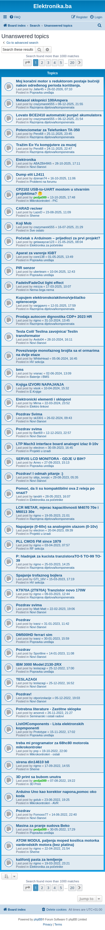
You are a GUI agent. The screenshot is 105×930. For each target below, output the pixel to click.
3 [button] (48, 62)
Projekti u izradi (40, 451)
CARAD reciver (29, 208)
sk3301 (38, 418)
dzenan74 (40, 178)
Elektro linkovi (39, 406)
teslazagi (39, 668)
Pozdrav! (24, 694)
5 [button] (61, 62)
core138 (39, 256)
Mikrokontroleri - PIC (44, 200)
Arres (37, 462)
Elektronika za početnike (46, 245)
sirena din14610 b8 (32, 762)
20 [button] (72, 62)
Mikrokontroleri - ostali (45, 754)
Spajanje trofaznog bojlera (39, 575)
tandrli (37, 496)
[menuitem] (14, 17)
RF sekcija (37, 548)
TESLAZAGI (26, 679)
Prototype (39, 732)
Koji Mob (24, 223)
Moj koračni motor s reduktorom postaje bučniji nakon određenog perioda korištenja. (57, 83)
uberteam (39, 271)
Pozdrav (23, 620)
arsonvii (38, 712)
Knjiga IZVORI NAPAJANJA (40, 384)
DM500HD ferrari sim (34, 635)
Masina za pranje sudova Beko (42, 825)
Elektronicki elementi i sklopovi (43, 399)
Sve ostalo (37, 230)
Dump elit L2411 (30, 174)
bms (20, 369)
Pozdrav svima (29, 429)
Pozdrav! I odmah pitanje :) (39, 473)
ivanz (37, 623)
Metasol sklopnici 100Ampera (42, 100)
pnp (35, 751)
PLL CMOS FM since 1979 (38, 541)
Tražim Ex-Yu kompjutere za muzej (46, 145)
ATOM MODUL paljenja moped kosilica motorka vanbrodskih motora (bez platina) (57, 842)
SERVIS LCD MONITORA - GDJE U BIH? (51, 459)
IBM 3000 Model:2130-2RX (39, 664)
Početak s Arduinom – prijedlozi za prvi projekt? (58, 238)
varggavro (40, 305)
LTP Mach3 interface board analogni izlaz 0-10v (57, 444)
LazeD (37, 212)
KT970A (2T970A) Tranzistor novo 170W (50, 590)
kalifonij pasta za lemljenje (39, 859)
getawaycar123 (43, 242)
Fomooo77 (40, 814)
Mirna (37, 403)
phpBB (38, 919)
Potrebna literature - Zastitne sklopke (48, 709)
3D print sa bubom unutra (38, 777)
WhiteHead (40, 358)
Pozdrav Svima (29, 414)
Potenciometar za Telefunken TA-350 (48, 130)
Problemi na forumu (43, 181)
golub (37, 799)
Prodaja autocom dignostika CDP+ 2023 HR (54, 316)
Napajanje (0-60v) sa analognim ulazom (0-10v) (57, 526)
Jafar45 (38, 89)
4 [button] (54, 62)
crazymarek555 (43, 104)
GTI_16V (39, 579)
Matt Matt (39, 608)
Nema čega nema (42, 290)
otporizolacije (42, 698)
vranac (38, 373)
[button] (27, 62)
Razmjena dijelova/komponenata (52, 107)
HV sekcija (37, 362)
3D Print (35, 784)
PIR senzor (25, 268)
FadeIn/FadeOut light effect (40, 283)
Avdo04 (38, 339)
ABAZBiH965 (42, 163)
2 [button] (42, 62)
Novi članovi (38, 166)
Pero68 (38, 133)
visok (36, 388)
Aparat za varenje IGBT (36, 253)
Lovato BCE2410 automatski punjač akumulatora (59, 115)
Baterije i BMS (39, 376)
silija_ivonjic (41, 477)
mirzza (37, 286)
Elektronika (26, 160)
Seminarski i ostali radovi (47, 716)
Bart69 (37, 432)
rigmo (37, 320)
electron (38, 447)
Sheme (34, 215)
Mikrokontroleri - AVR (44, 803)
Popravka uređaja (42, 92)
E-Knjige (35, 391)
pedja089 (39, 197)
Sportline (39, 653)
